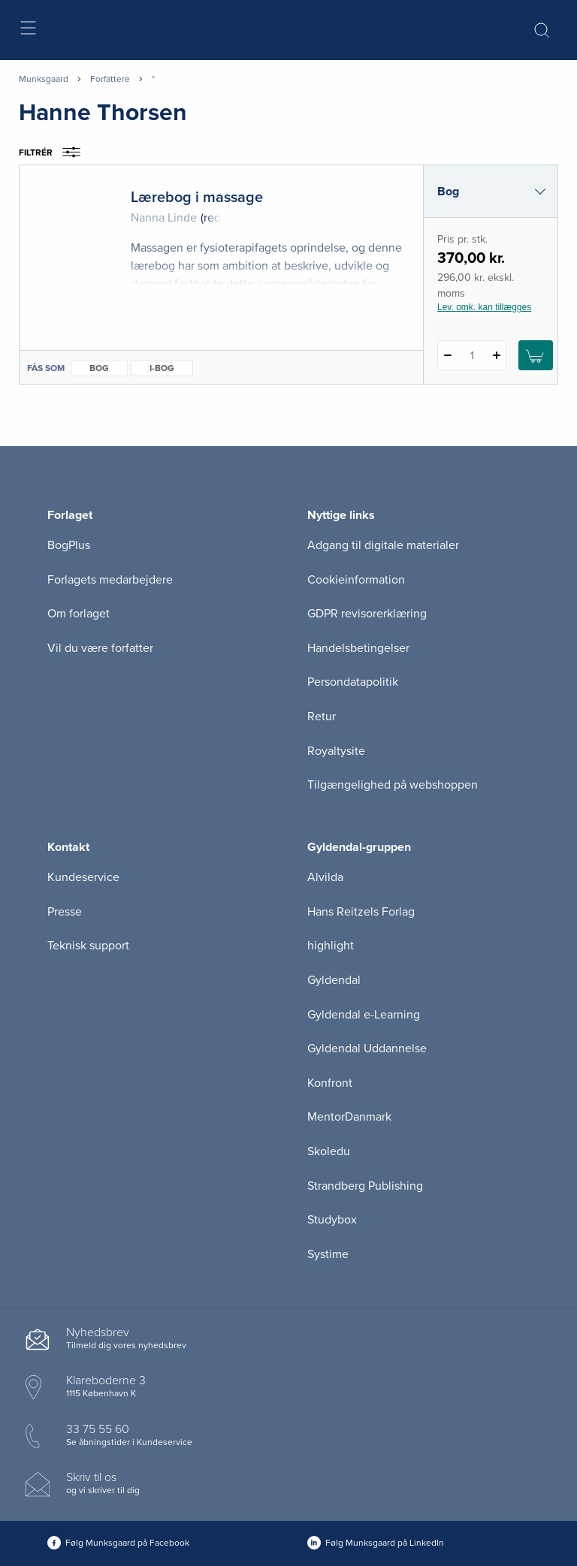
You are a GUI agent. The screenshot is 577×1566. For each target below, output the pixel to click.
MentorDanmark (349, 1116)
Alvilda (325, 877)
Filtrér (54, 152)
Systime (328, 1254)
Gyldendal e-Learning (363, 1014)
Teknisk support (88, 945)
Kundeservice (83, 877)
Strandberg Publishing (365, 1185)
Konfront (329, 1083)
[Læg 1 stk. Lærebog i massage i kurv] (535, 355)
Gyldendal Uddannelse (367, 1048)
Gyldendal (334, 980)
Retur (321, 716)
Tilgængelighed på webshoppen (392, 784)
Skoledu (328, 1151)
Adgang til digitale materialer (383, 545)
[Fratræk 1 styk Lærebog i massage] (447, 355)
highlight (330, 945)
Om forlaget (78, 613)
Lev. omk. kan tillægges (484, 307)
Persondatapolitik (352, 681)
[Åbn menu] (27, 30)
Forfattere (110, 79)
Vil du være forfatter (100, 648)
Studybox (332, 1219)
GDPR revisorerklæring (367, 613)
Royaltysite (336, 751)
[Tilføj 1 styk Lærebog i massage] (496, 355)
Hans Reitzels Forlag (361, 911)
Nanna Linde (164, 217)
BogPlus (68, 545)
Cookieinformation (356, 579)
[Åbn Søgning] (541, 30)
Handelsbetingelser (358, 648)
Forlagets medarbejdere (110, 579)
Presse (64, 911)
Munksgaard (43, 79)
